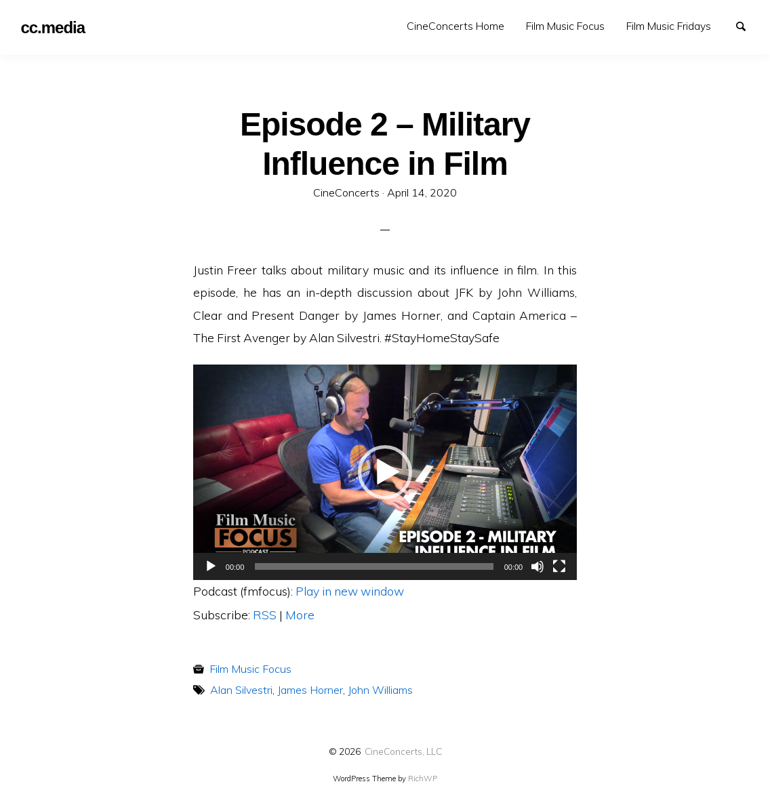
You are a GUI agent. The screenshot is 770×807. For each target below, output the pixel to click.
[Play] (211, 566)
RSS (265, 614)
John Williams (380, 690)
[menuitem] (455, 26)
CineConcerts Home (455, 26)
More (300, 614)
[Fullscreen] (559, 566)
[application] (385, 473)
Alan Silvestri (241, 690)
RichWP (422, 778)
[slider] (374, 566)
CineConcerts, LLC (403, 751)
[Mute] (537, 566)
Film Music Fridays (668, 26)
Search (747, 25)
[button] (385, 472)
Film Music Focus (565, 26)
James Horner (310, 690)
